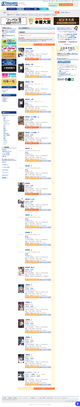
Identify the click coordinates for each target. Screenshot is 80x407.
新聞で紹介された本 (6, 151)
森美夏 (31, 50)
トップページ (11, 9)
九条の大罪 (54, 14)
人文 (4, 125)
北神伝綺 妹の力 (29, 267)
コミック (28, 9)
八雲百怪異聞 (28, 48)
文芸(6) (4, 91)
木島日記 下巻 (29, 82)
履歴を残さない (75, 53)
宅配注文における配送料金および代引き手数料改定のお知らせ (8, 32)
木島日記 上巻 (29, 99)
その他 (4, 140)
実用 (4, 118)
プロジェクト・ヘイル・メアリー (35, 14)
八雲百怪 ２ (28, 337)
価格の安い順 (24, 39)
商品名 (19, 39)
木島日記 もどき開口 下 (32, 132)
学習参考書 (6, 133)
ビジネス (5, 121)
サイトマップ (75, 1)
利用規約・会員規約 (12, 398)
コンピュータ (6, 123)
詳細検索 (62, 12)
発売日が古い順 (43, 39)
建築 (4, 128)
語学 (4, 132)
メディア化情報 (5, 153)
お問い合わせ (68, 1)
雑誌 (35, 9)
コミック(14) (5, 89)
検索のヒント (67, 12)
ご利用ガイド (52, 1)
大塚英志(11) (5, 97)
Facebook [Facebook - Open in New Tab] (64, 398)
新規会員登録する (53, 5)
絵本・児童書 (6, 135)
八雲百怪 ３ (28, 319)
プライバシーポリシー (24, 398)
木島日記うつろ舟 (29, 199)
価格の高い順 (29, 39)
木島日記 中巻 (29, 64)
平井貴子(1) (5, 101)
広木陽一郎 (32, 376)
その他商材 (43, 9)
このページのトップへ (72, 401)
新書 (4, 138)
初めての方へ (5, 175)
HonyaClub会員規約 (62, 72)
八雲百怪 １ (28, 354)
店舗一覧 (46, 1)
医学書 (4, 130)
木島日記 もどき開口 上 (32, 116)
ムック (4, 143)
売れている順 (49, 39)
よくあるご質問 (61, 1)
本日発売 (4, 149)
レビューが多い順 (21, 40)
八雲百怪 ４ (28, 302)
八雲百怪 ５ (28, 284)
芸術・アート (6, 120)
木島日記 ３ (28, 148)
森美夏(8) (4, 99)
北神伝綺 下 (28, 232)
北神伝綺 (27, 183)
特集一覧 (4, 156)
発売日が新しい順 (36, 39)
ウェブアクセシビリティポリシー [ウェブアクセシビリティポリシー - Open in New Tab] (10, 399)
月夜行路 (17, 14)
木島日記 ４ (28, 166)
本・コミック (5, 115)
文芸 (4, 117)
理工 (4, 126)
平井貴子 (27, 376)
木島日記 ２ (28, 215)
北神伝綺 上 (28, 250)
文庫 (4, 137)
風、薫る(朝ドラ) (47, 14)
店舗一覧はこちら (67, 44)
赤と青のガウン (24, 14)
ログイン (56, 3)
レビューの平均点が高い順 (31, 40)
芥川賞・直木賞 (5, 154)
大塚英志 (27, 50)
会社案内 (4, 398)
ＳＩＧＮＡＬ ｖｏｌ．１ (32, 372)
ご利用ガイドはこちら (72, 32)
